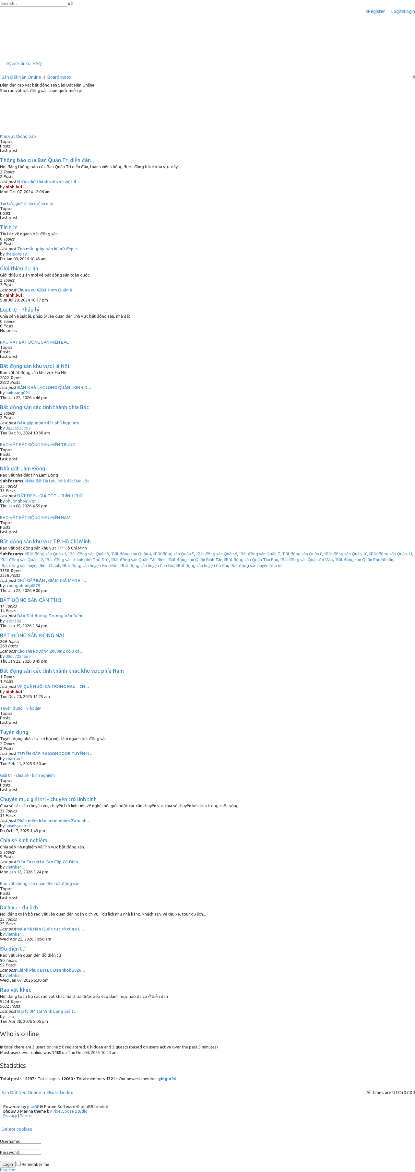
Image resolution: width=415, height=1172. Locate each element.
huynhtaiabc (17, 825)
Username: (10, 1141)
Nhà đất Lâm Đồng (22, 468)
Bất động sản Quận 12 (21, 559)
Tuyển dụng (14, 732)
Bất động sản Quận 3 (88, 553)
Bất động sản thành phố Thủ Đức (77, 559)
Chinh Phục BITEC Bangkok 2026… (51, 970)
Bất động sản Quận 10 (345, 553)
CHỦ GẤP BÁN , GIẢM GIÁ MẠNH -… (52, 580)
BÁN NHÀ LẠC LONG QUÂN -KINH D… (54, 387)
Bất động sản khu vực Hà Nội (34, 366)
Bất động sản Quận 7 (259, 553)
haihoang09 (17, 392)
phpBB (33, 1106)
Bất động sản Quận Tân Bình (138, 559)
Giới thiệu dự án (19, 268)
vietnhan (14, 867)
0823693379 (17, 428)
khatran (13, 758)
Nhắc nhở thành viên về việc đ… (48, 181)
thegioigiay (16, 254)
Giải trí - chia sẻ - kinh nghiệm (27, 775)
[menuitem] (396, 11)
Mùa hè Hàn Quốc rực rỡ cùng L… (50, 929)
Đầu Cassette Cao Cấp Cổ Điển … (50, 861)
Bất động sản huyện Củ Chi (202, 565)
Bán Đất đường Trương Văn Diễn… (52, 615)
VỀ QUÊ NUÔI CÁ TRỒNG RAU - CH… (53, 686)
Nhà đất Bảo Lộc (73, 481)
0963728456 (17, 656)
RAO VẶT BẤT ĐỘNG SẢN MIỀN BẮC (34, 342)
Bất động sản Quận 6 (216, 553)
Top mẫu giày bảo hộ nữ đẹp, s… (49, 248)
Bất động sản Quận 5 (173, 553)
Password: (10, 1152)
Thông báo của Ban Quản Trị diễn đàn (45, 160)
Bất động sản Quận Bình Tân (195, 559)
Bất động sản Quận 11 (390, 553)
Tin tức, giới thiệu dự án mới (26, 203)
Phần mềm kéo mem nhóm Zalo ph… (53, 820)
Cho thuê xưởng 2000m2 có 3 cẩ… (50, 651)
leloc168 (13, 621)
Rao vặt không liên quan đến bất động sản (39, 883)
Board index (60, 1092)
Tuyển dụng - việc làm (21, 708)
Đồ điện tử (13, 949)
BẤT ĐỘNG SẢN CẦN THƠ (31, 600)
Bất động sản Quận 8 (302, 553)
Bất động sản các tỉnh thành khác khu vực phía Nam (62, 671)
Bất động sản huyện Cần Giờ (148, 565)
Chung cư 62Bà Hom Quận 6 (44, 290)
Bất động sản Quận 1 (45, 553)
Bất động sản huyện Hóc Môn (90, 565)
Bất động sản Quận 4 (131, 553)
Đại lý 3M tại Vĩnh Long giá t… (47, 1011)
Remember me (33, 1164)
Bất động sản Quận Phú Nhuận (364, 559)
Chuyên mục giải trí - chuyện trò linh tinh (48, 799)
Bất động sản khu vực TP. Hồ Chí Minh (45, 541)
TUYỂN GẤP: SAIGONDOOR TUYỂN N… (55, 753)
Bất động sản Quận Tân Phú (251, 559)
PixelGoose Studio (70, 1111)
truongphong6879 (23, 585)
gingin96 (167, 1078)
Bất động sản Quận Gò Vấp (306, 559)
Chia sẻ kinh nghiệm (23, 840)
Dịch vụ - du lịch (19, 907)
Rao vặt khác (15, 990)
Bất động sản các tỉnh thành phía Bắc (44, 407)
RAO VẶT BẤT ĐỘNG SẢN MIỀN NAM (35, 517)
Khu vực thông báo (18, 136)
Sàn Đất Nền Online (21, 1092)
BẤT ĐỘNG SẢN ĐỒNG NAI (32, 635)
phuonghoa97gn (21, 501)
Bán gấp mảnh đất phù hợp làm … (50, 422)
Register (8, 1169)
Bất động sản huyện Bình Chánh (30, 565)
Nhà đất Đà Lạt (40, 481)
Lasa (10, 1016)
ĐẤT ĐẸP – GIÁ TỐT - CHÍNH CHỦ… (52, 495)
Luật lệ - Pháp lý (19, 310)
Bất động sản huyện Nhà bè (256, 565)
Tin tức (9, 227)
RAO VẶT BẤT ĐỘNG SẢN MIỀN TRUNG (37, 444)
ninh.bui (14, 186)
